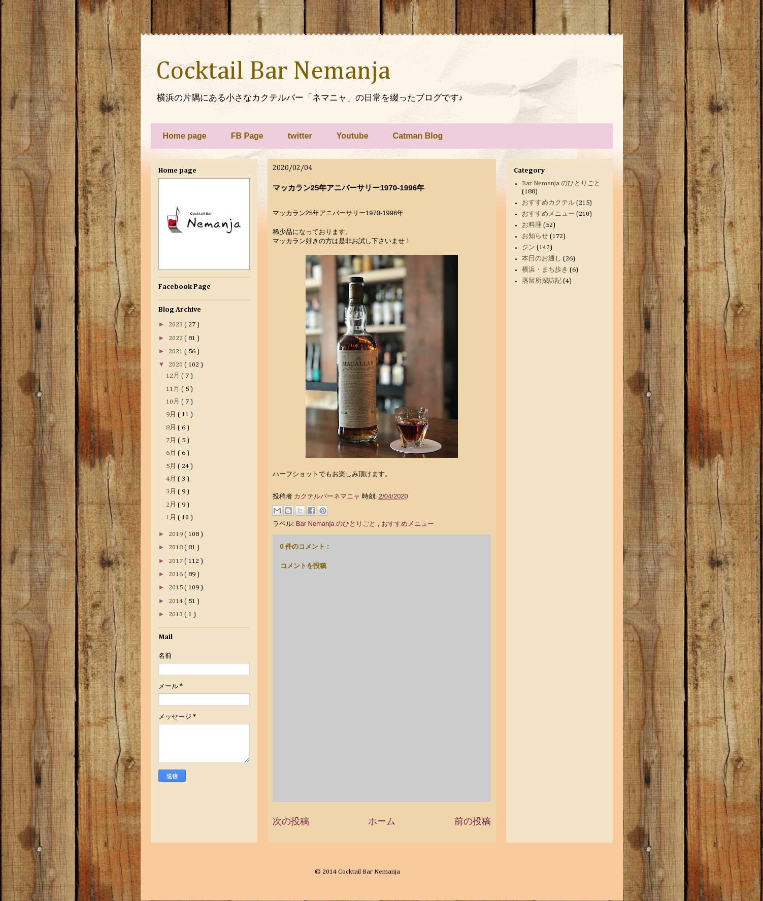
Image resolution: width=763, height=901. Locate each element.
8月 (172, 427)
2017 (176, 561)
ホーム (381, 821)
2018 (176, 547)
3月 (172, 491)
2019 (176, 534)
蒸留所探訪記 (541, 281)
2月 (172, 505)
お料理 (532, 225)
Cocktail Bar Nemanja (273, 71)
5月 (172, 466)
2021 (176, 351)
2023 (176, 324)
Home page (185, 135)
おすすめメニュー (407, 523)
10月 (173, 401)
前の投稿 (472, 821)
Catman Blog (418, 135)
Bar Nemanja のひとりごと (337, 523)
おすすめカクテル (548, 202)
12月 (173, 376)
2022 (176, 338)
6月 (172, 453)
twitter (300, 135)
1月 (172, 517)
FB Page (247, 135)
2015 (176, 587)
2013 (176, 614)
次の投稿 (291, 821)
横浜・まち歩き (545, 269)
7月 (172, 440)
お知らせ (535, 236)
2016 (176, 574)
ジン (528, 247)
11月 (173, 389)
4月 (172, 479)
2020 (176, 364)
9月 (172, 414)
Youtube (353, 135)
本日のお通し (541, 258)
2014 (176, 601)
